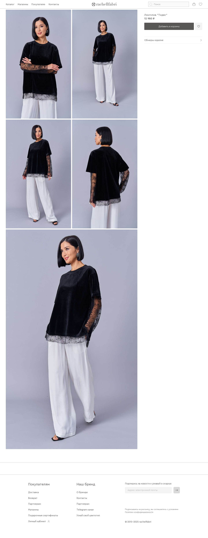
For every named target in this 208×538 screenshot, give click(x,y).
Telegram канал (85, 510)
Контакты (82, 498)
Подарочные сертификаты (43, 515)
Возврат (32, 498)
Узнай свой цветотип (88, 515)
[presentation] (147, 500)
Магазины (33, 510)
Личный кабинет (39, 521)
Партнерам (34, 504)
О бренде (82, 492)
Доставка (33, 492)
